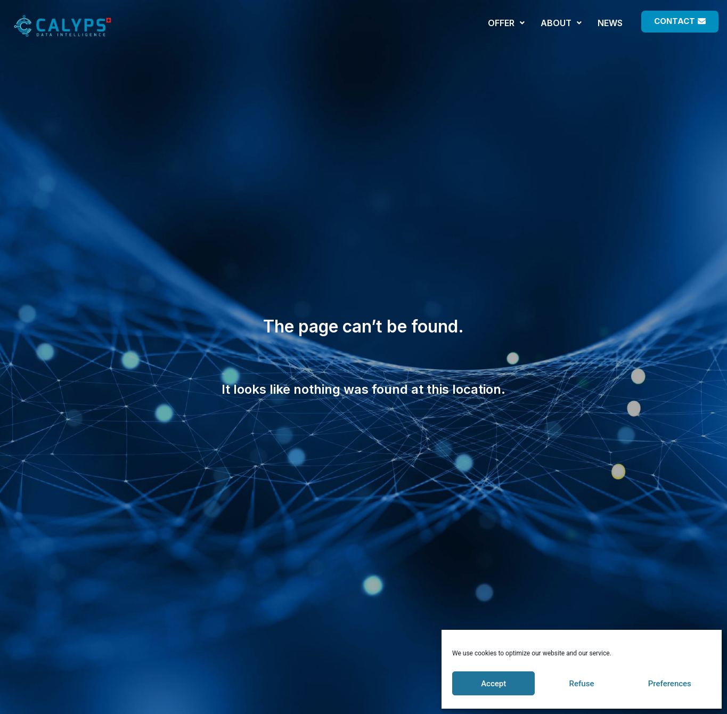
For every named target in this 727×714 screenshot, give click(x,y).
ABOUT (561, 23)
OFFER (506, 23)
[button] (679, 22)
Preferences (669, 683)
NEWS (610, 23)
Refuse (581, 683)
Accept (493, 683)
